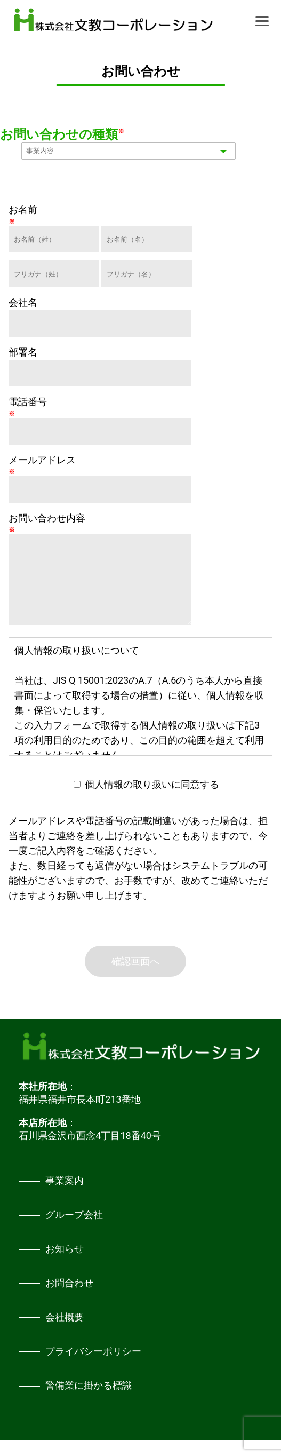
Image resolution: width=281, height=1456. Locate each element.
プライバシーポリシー (93, 1367)
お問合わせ (69, 1298)
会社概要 (64, 1333)
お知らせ (64, 1264)
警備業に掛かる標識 (88, 1401)
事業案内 (64, 1196)
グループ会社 (74, 1230)
